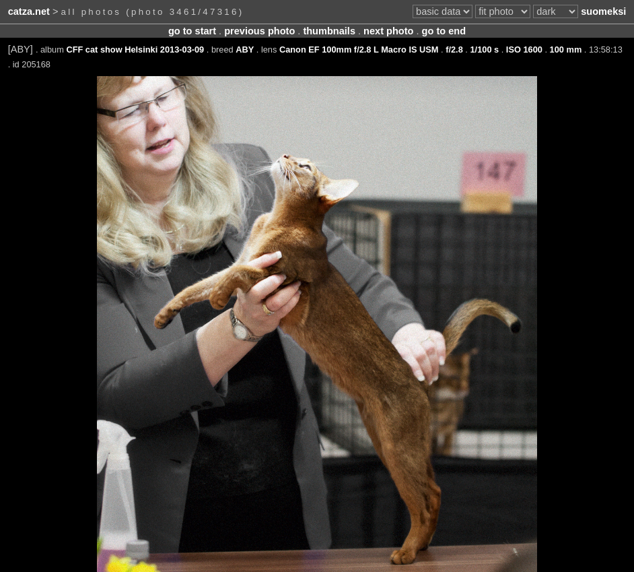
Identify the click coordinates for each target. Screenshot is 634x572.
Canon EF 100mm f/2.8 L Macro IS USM (359, 49)
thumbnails (329, 31)
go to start (192, 31)
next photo (388, 31)
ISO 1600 (524, 49)
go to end (444, 31)
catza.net (29, 11)
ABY (245, 49)
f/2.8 (454, 49)
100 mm (566, 49)
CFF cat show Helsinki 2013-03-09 (135, 49)
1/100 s (484, 49)
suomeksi (603, 11)
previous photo (259, 31)
